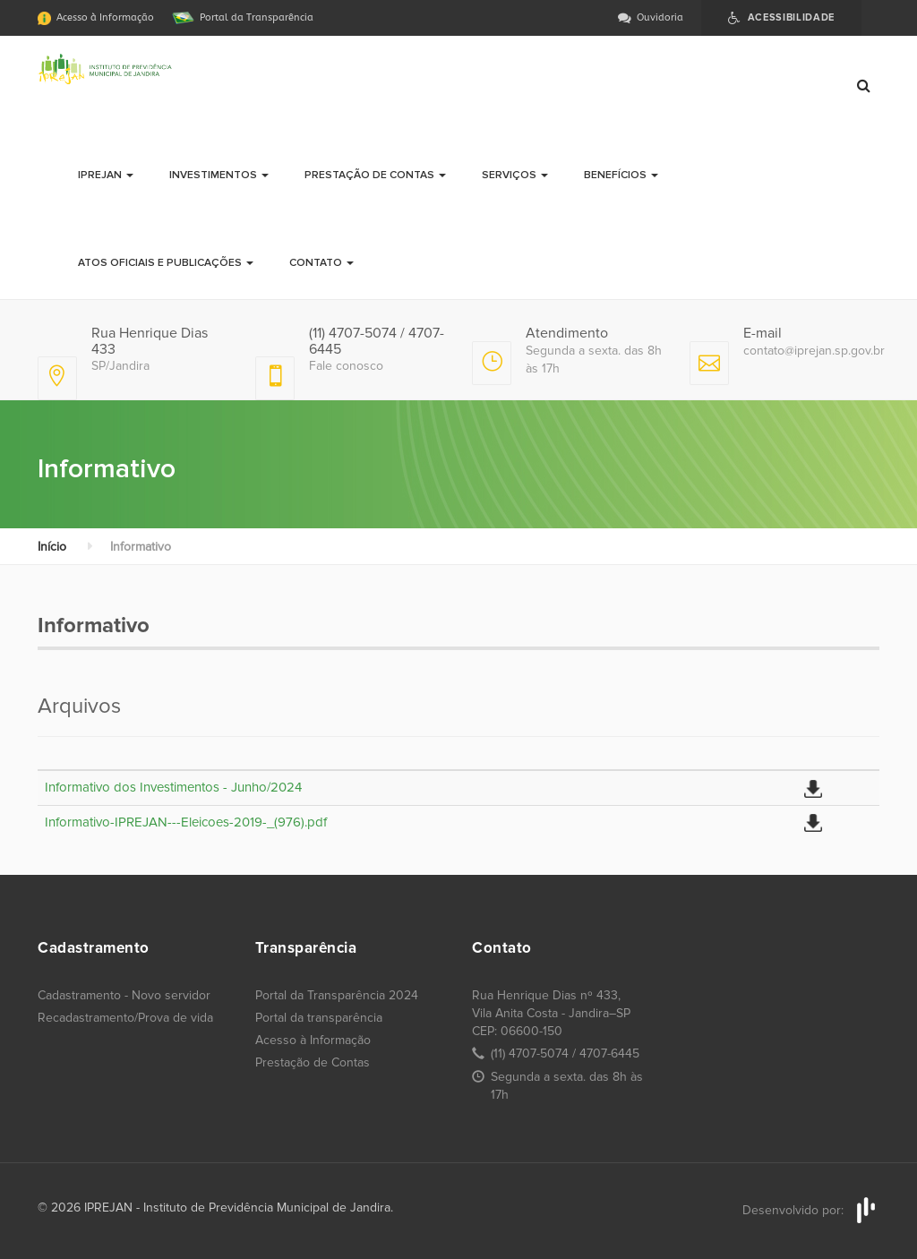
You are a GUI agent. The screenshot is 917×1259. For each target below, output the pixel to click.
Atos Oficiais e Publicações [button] (165, 263)
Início (52, 546)
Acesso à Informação (313, 1040)
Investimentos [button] (219, 175)
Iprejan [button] (105, 175)
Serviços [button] (515, 175)
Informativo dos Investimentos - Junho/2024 (173, 787)
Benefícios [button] (621, 175)
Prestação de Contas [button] (375, 175)
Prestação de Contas (312, 1062)
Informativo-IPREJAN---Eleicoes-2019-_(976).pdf (186, 822)
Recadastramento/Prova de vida (125, 1017)
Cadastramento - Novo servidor (124, 995)
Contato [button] (321, 263)
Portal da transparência (318, 1017)
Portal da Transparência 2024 (336, 995)
